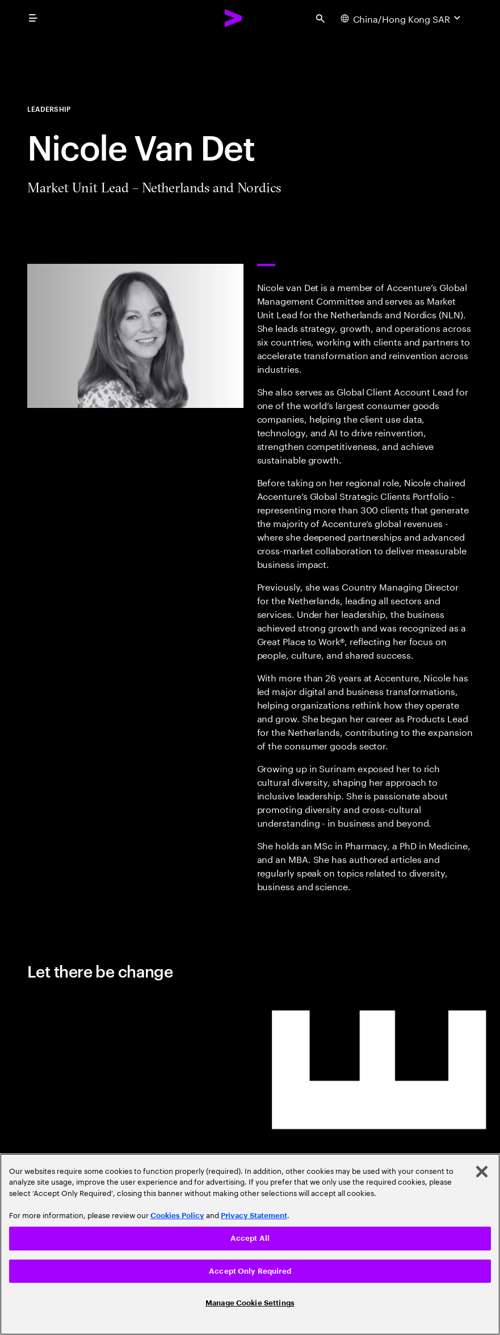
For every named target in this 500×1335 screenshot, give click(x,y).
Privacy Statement (254, 1215)
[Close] (481, 1171)
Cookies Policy (177, 1215)
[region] (250, 1244)
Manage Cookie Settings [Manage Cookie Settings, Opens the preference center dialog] (250, 1303)
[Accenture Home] (233, 18)
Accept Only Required (250, 1271)
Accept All (250, 1238)
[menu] (33, 18)
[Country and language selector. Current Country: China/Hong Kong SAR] (402, 18)
